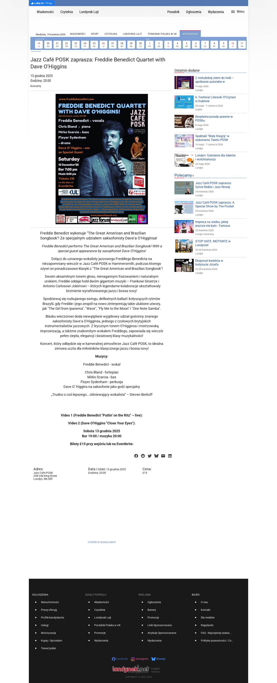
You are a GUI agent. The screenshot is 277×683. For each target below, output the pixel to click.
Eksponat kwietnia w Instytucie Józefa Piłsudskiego (209, 264)
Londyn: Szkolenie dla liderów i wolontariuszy (215, 157)
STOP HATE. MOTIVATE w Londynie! (213, 243)
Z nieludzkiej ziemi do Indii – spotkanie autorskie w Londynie (214, 81)
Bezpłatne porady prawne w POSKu (214, 118)
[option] (57, 604)
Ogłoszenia (40, 594)
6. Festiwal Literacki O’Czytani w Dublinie (215, 99)
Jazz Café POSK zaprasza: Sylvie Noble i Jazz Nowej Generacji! (213, 187)
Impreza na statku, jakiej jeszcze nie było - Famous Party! (212, 225)
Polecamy (183, 175)
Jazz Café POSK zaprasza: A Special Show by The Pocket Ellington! (214, 206)
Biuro (196, 594)
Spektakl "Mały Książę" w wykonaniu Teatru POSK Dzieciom (212, 140)
